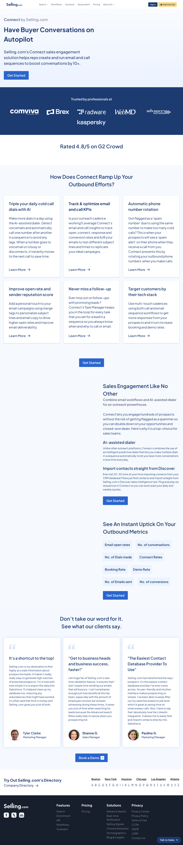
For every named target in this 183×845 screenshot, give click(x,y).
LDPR (135, 833)
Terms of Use (139, 820)
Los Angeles (158, 779)
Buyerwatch (84, 4)
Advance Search (116, 811)
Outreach (70, 4)
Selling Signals (115, 824)
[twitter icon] (13, 815)
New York (111, 779)
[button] (43, 4)
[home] (22, 4)
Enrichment (63, 815)
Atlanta (174, 779)
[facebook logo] (6, 815)
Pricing (96, 4)
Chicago (141, 779)
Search (60, 811)
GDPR (135, 829)
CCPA (135, 824)
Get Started (16, 75)
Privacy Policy (140, 815)
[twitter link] (21, 815)
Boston (96, 779)
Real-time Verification (113, 817)
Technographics (116, 833)
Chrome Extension (118, 828)
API (58, 820)
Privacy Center (140, 811)
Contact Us (138, 838)
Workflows (56, 4)
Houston (126, 779)
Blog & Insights (115, 837)
